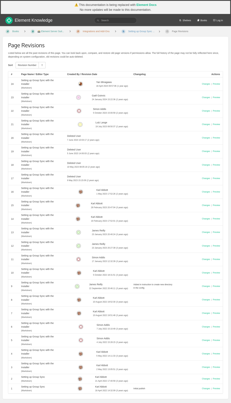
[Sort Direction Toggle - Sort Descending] (41, 65)
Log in (218, 20)
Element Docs (146, 5)
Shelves (185, 20)
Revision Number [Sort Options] (27, 65)
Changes (206, 84)
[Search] (98, 20)
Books (202, 20)
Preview (216, 84)
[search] (115, 20)
